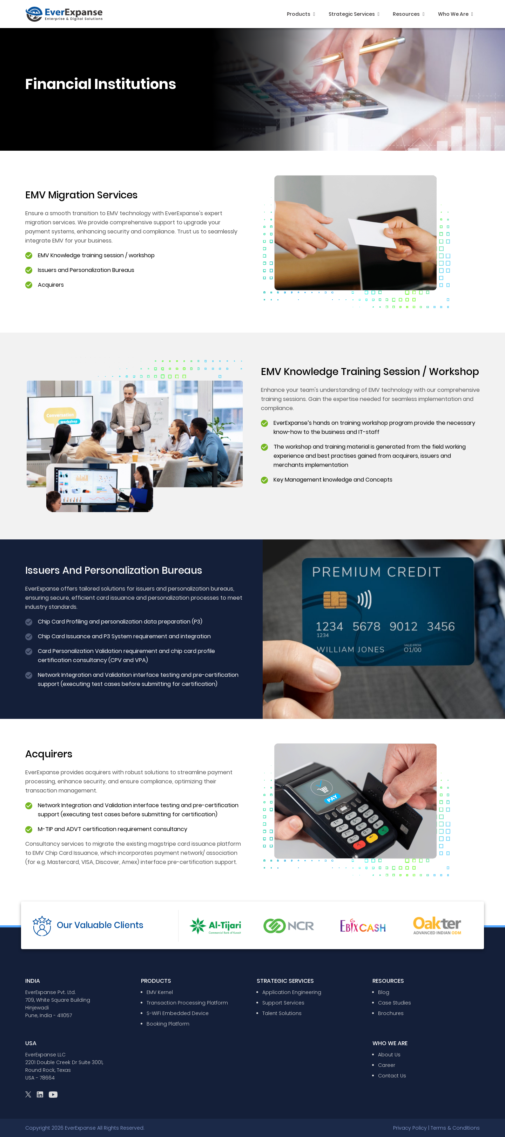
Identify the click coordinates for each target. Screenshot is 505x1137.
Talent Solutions (282, 1013)
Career (386, 1065)
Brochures (391, 1013)
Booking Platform (168, 1023)
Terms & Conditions (455, 1127)
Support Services (283, 1002)
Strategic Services (354, 14)
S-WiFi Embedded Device (178, 1013)
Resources (408, 14)
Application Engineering (291, 992)
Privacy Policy (410, 1127)
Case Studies (394, 1002)
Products (301, 14)
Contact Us (392, 1075)
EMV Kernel (160, 992)
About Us (389, 1054)
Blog (383, 992)
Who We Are (455, 14)
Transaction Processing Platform (187, 1002)
